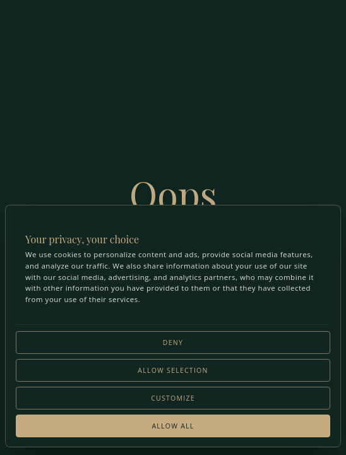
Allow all (173, 426)
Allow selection (173, 370)
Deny (173, 342)
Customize (173, 398)
